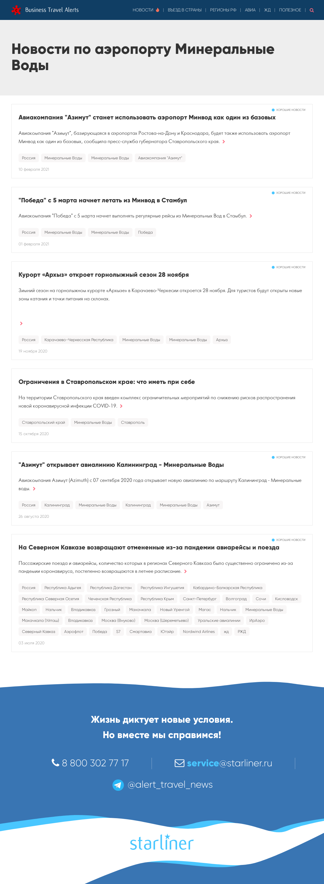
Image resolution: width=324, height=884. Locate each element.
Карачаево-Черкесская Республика (79, 339)
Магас (205, 609)
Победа (145, 232)
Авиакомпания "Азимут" (160, 158)
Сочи (261, 598)
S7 (118, 631)
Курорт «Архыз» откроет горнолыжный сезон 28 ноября (104, 274)
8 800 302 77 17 (90, 763)
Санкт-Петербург (200, 598)
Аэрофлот (73, 631)
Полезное (290, 10)
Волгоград (236, 598)
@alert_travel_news (162, 784)
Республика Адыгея (63, 587)
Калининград (57, 505)
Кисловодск (286, 598)
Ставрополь (133, 422)
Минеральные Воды (63, 158)
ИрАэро (257, 620)
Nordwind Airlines (199, 631)
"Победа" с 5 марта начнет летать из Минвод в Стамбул (103, 200)
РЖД (242, 631)
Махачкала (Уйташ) (40, 620)
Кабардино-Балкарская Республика (227, 587)
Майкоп (29, 609)
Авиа (250, 10)
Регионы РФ (223, 10)
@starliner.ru (223, 763)
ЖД (267, 10)
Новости (146, 10)
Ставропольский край (43, 422)
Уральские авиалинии (219, 620)
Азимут (213, 505)
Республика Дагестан (111, 587)
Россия (28, 158)
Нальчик (54, 609)
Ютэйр (167, 631)
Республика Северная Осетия (50, 598)
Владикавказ (83, 609)
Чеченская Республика (110, 598)
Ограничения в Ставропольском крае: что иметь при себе (107, 382)
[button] (311, 10)
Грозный (112, 609)
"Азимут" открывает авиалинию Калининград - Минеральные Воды (121, 465)
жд (226, 631)
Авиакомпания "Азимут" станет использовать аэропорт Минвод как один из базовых (147, 117)
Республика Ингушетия (162, 587)
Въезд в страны (185, 10)
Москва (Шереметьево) (166, 620)
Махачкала (140, 609)
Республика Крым (157, 598)
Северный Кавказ (38, 631)
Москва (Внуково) (118, 620)
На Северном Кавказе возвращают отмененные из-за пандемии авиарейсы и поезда (149, 547)
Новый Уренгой (175, 609)
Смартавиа (141, 631)
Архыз (222, 339)
